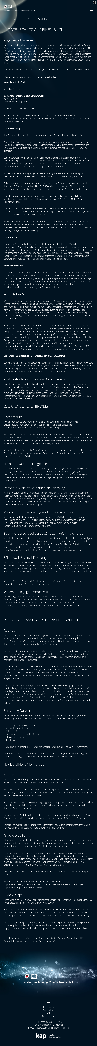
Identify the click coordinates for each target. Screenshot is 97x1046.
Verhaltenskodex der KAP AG (48, 1021)
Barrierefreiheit (48, 1015)
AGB (48, 1013)
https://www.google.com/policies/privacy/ (23, 887)
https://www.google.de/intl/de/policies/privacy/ (33, 941)
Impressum (48, 1007)
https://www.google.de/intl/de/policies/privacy (43, 827)
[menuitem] (48, 1003)
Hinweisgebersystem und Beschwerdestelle (48, 1027)
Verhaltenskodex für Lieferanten (48, 1024)
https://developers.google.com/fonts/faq (22, 884)
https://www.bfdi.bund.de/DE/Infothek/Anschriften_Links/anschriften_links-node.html (43, 550)
